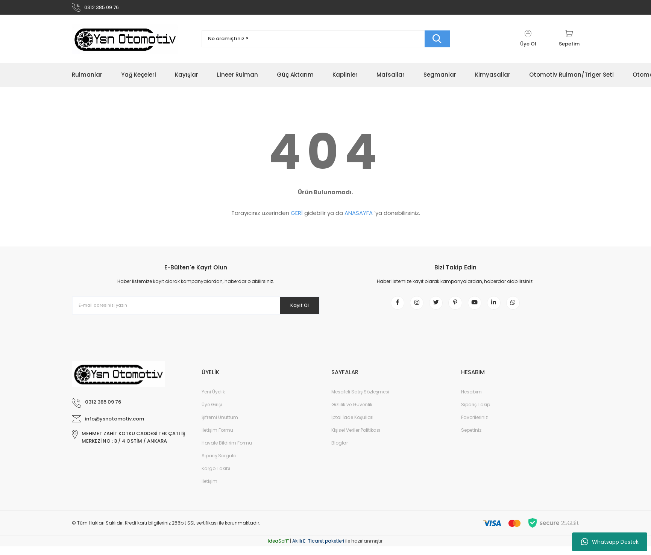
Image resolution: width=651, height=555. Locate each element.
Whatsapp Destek (610, 542)
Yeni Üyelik (213, 400)
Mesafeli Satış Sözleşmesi (360, 400)
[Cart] (569, 42)
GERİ (297, 216)
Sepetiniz (471, 439)
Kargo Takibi (216, 477)
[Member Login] (528, 42)
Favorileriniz (474, 426)
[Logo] (125, 42)
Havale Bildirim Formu (227, 451)
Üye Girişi (212, 413)
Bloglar (339, 451)
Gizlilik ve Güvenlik (351, 413)
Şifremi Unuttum (220, 426)
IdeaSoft (278, 549)
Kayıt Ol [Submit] (294, 308)
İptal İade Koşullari (352, 426)
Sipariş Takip (475, 413)
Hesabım (471, 400)
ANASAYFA (358, 216)
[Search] (326, 42)
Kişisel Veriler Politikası (355, 439)
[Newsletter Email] (196, 308)
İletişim (209, 490)
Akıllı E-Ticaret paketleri (318, 549)
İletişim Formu (217, 439)
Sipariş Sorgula (219, 464)
